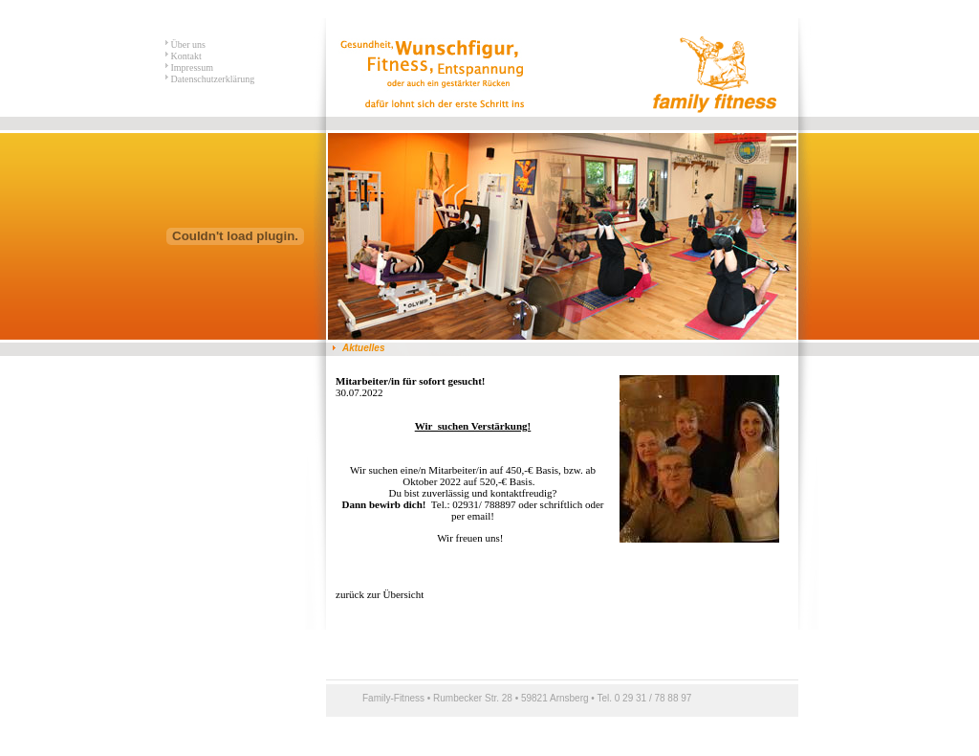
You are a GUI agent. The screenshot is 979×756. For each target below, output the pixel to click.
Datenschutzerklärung (211, 79)
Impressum (190, 67)
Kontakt (185, 56)
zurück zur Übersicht (380, 594)
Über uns (187, 44)
